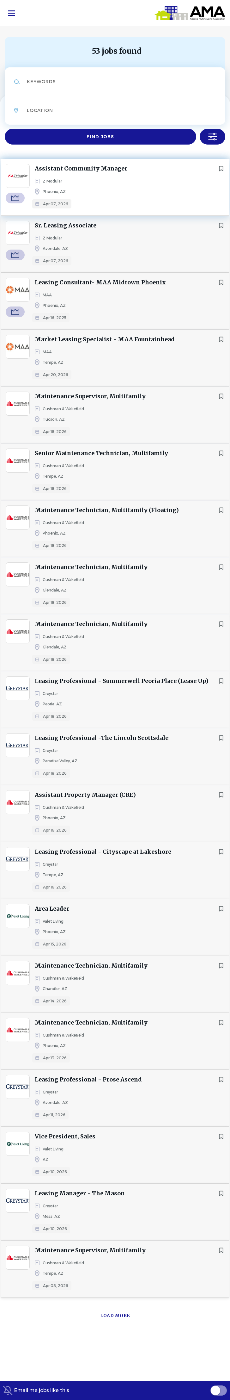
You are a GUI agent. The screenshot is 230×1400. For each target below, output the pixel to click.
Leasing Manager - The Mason (80, 1193)
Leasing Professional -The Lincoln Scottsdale (101, 737)
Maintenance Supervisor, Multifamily (90, 396)
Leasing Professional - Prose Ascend (88, 1079)
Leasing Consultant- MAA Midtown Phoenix (100, 282)
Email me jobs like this (41, 1390)
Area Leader (52, 908)
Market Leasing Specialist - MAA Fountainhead (105, 339)
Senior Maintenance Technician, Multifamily (101, 453)
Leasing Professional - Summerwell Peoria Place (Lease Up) (122, 681)
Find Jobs (100, 136)
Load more (115, 1315)
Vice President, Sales (65, 1136)
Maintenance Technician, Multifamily (91, 567)
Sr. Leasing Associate (65, 225)
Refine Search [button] (212, 137)
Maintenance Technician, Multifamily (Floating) (107, 510)
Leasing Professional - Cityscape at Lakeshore (103, 851)
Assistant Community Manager (81, 168)
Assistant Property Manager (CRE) (85, 794)
